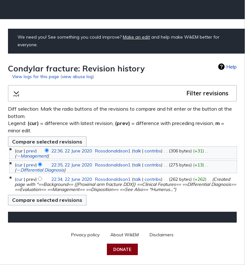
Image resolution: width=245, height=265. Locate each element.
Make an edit (136, 37)
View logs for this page (35, 76)
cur (19, 165)
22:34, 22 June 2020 (71, 179)
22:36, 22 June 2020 (71, 151)
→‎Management (32, 156)
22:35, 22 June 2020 (71, 165)
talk (137, 151)
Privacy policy (85, 235)
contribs (153, 151)
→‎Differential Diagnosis (40, 170)
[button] (122, 93)
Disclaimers (162, 235)
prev (30, 151)
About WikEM (124, 235)
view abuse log (77, 76)
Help (231, 66)
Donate (122, 249)
